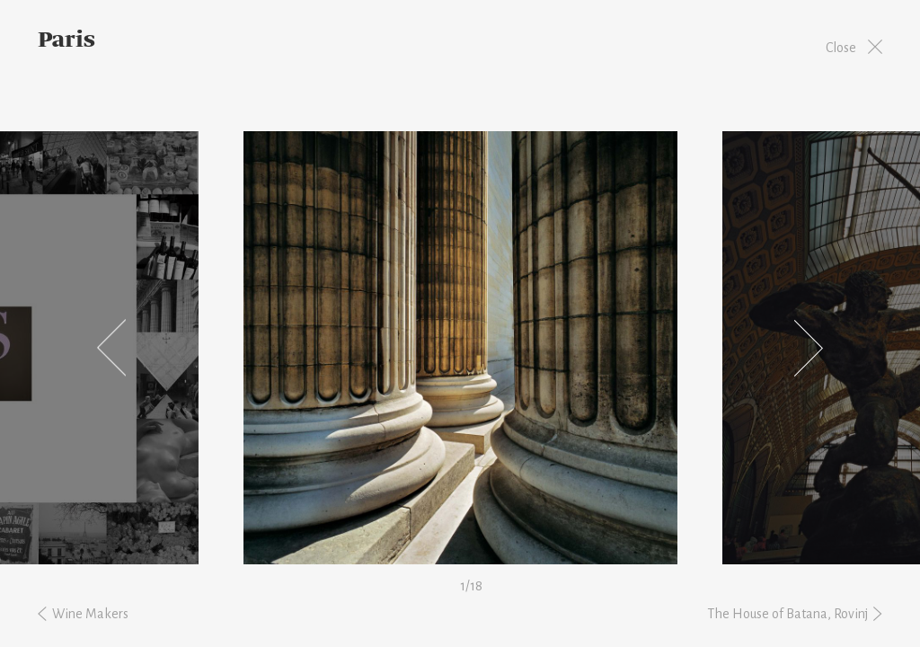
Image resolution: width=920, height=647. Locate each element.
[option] (460, 347)
